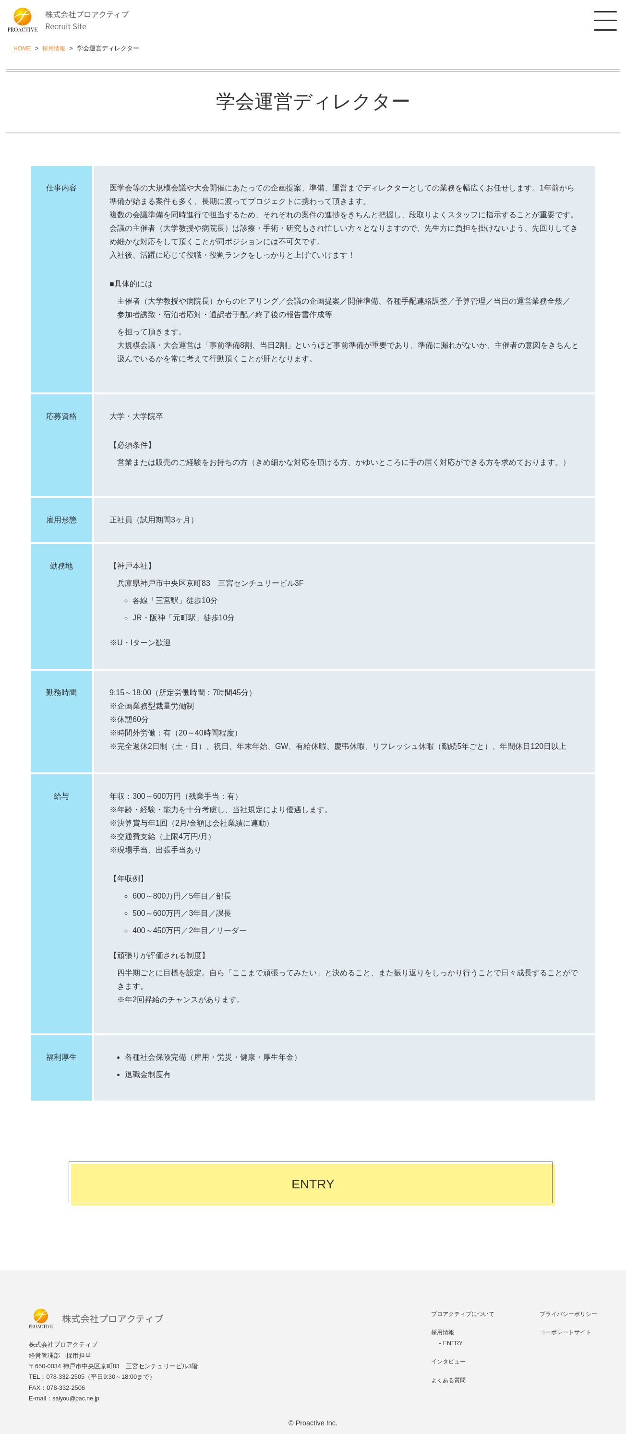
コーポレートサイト (563, 1332)
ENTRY (312, 1186)
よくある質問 (444, 1380)
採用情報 (55, 48)
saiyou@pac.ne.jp (76, 1398)
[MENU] (604, 21)
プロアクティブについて (460, 1313)
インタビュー (444, 1361)
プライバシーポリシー (566, 1313)
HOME (22, 48)
